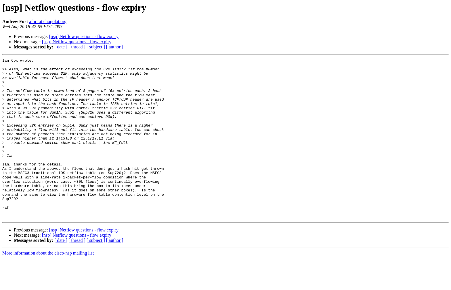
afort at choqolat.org (47, 21)
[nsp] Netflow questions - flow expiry (84, 36)
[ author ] (114, 46)
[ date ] (60, 46)
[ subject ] (96, 46)
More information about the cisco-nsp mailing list (48, 285)
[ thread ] (76, 46)
